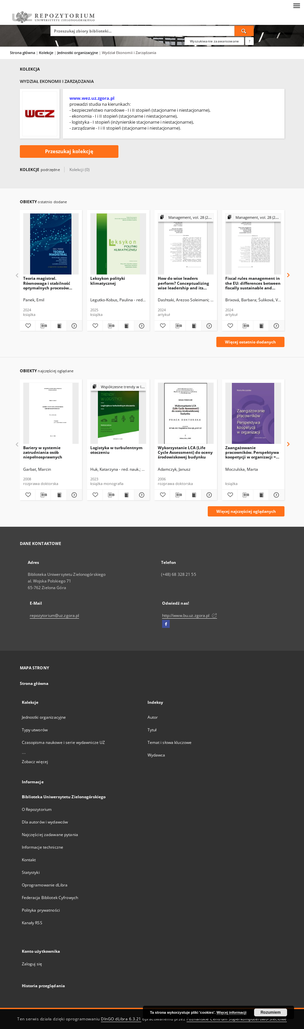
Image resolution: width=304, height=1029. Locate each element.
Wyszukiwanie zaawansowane (214, 41)
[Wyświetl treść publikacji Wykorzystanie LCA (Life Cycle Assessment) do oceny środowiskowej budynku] (193, 495)
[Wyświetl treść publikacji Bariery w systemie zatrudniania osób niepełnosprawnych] (58, 495)
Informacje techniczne (43, 847)
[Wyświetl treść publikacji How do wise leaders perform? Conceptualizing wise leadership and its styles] (193, 326)
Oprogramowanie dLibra (45, 885)
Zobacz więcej (35, 761)
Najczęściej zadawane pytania (50, 834)
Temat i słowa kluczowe (170, 742)
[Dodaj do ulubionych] (27, 326)
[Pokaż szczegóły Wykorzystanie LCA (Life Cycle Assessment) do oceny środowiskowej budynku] (208, 495)
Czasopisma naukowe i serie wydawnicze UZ (63, 742)
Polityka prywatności (41, 910)
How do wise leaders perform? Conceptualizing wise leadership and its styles (183, 282)
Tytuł (152, 730)
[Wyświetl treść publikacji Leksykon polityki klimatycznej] (126, 326)
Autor (153, 717)
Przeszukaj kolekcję (69, 151)
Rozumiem (271, 1012)
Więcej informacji (231, 1012)
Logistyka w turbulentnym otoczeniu (116, 450)
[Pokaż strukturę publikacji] (185, 217)
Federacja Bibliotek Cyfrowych (50, 897)
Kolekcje (46, 52)
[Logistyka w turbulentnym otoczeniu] (118, 413)
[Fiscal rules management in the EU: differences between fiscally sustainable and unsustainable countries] (253, 244)
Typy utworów (35, 730)
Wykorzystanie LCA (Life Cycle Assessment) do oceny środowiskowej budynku (185, 452)
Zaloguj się (32, 964)
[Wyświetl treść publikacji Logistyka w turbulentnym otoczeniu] (126, 495)
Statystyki (31, 872)
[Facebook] (166, 624)
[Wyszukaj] (244, 31)
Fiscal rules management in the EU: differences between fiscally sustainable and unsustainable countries (253, 282)
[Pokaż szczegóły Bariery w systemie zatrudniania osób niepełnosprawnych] (73, 495)
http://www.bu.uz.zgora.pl (189, 615)
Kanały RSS (32, 923)
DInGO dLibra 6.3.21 (121, 1019)
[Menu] (296, 5)
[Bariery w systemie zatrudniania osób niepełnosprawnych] (51, 413)
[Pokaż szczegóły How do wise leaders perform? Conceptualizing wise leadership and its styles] (208, 326)
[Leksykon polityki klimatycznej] (118, 244)
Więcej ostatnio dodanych (250, 342)
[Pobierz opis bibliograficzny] (43, 326)
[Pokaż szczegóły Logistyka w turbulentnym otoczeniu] (141, 495)
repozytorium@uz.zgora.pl (54, 615)
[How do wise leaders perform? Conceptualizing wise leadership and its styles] (185, 244)
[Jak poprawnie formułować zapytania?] (249, 41)
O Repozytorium (37, 809)
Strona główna (22, 52)
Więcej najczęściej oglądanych (246, 511)
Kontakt (29, 860)
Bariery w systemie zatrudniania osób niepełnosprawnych (42, 452)
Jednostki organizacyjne (78, 52)
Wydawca (156, 755)
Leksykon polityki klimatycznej (107, 280)
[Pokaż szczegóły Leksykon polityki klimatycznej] (141, 326)
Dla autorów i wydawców (45, 822)
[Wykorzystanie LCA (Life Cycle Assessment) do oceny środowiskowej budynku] (185, 413)
